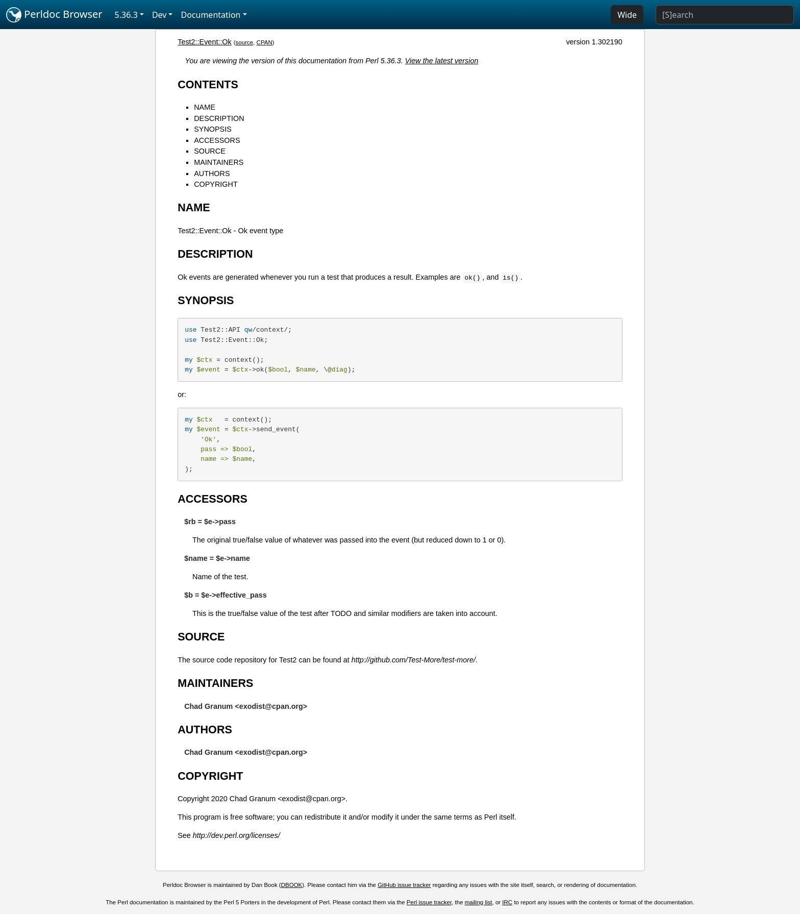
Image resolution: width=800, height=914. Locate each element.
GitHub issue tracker (404, 885)
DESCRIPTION (219, 118)
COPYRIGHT (216, 184)
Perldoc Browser (54, 14)
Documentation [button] (210, 14)
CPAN (264, 42)
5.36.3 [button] (126, 14)
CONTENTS (208, 84)
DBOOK (292, 885)
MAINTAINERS (218, 162)
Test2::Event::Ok (205, 42)
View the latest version (442, 61)
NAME (204, 107)
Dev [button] (159, 14)
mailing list (478, 902)
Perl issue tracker (429, 902)
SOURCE (210, 151)
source (245, 42)
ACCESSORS (217, 140)
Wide (627, 14)
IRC (507, 902)
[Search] (725, 14)
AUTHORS (212, 173)
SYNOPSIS (213, 129)
